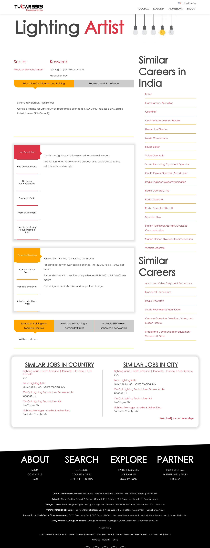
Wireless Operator (155, 247)
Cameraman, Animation (159, 103)
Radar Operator (154, 199)
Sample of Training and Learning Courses (34, 325)
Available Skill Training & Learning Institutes (73, 325)
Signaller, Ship (153, 217)
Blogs (191, 8)
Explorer (158, 8)
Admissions (175, 8)
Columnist (151, 111)
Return (106, 539)
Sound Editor (152, 146)
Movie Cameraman (156, 138)
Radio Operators (154, 300)
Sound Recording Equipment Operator (167, 164)
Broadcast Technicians (158, 292)
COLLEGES (82, 470)
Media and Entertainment (28, 69)
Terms (115, 539)
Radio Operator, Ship (157, 190)
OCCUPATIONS (128, 479)
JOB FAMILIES (128, 474)
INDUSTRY (175, 479)
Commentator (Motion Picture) (163, 120)
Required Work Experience (104, 83)
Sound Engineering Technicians (163, 309)
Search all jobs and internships (176, 418)
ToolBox (143, 8)
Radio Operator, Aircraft (159, 208)
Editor (148, 94)
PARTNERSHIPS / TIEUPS (175, 474)
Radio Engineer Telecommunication (165, 181)
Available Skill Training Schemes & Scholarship (114, 325)
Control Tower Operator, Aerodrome (166, 173)
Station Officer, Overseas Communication (169, 239)
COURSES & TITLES (82, 474)
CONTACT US (34, 474)
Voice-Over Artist (155, 155)
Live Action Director (156, 129)
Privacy (96, 539)
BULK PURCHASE (175, 470)
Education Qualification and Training (44, 83)
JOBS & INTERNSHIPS (81, 479)
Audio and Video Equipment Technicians (168, 283)
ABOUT (35, 470)
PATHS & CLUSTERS (128, 470)
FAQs (35, 479)
